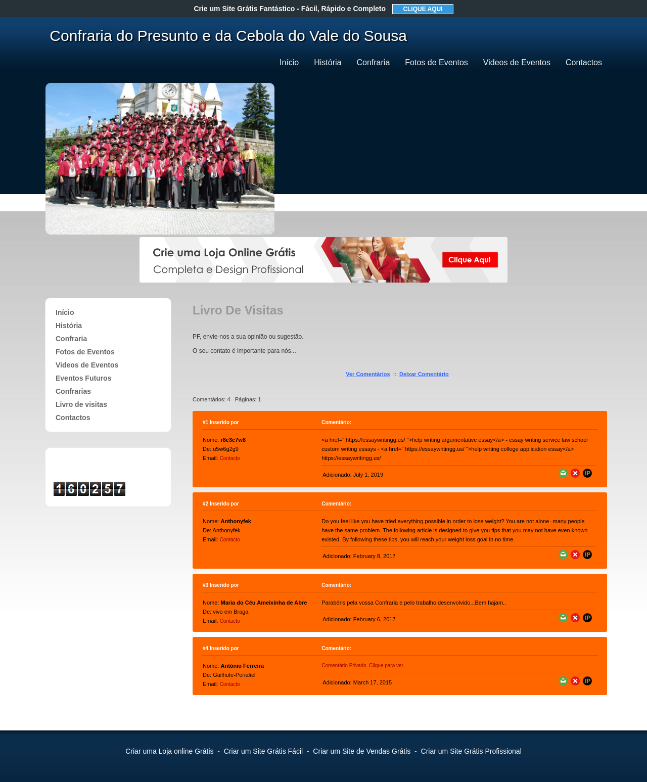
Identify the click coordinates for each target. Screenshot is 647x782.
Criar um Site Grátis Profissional (471, 751)
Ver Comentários (368, 374)
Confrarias (73, 391)
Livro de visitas (81, 404)
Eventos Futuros (83, 378)
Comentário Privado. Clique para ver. (362, 665)
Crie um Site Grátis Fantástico (290, 9)
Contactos (584, 62)
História (327, 62)
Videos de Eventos (516, 62)
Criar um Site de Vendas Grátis (361, 751)
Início (289, 62)
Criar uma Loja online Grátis (169, 751)
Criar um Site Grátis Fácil (263, 751)
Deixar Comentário (424, 374)
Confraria (373, 62)
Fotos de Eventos (436, 62)
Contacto (230, 458)
